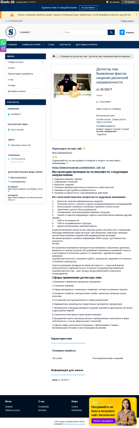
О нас (51, 45)
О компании (43, 406)
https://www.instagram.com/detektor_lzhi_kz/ (78, 167)
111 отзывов (115, 2)
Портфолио (76, 410)
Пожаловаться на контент (75, 424)
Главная (12, 45)
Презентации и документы (20, 74)
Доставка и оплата (86, 45)
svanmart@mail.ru (18, 181)
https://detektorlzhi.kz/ (62, 153)
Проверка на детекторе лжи (74, 56)
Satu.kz (82, 422)
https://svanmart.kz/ (18, 177)
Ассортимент (88, 7)
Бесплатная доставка (105, 115)
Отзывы (11, 85)
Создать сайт (21, 2)
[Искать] (111, 32)
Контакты (65, 45)
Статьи (11, 68)
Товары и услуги (31, 45)
